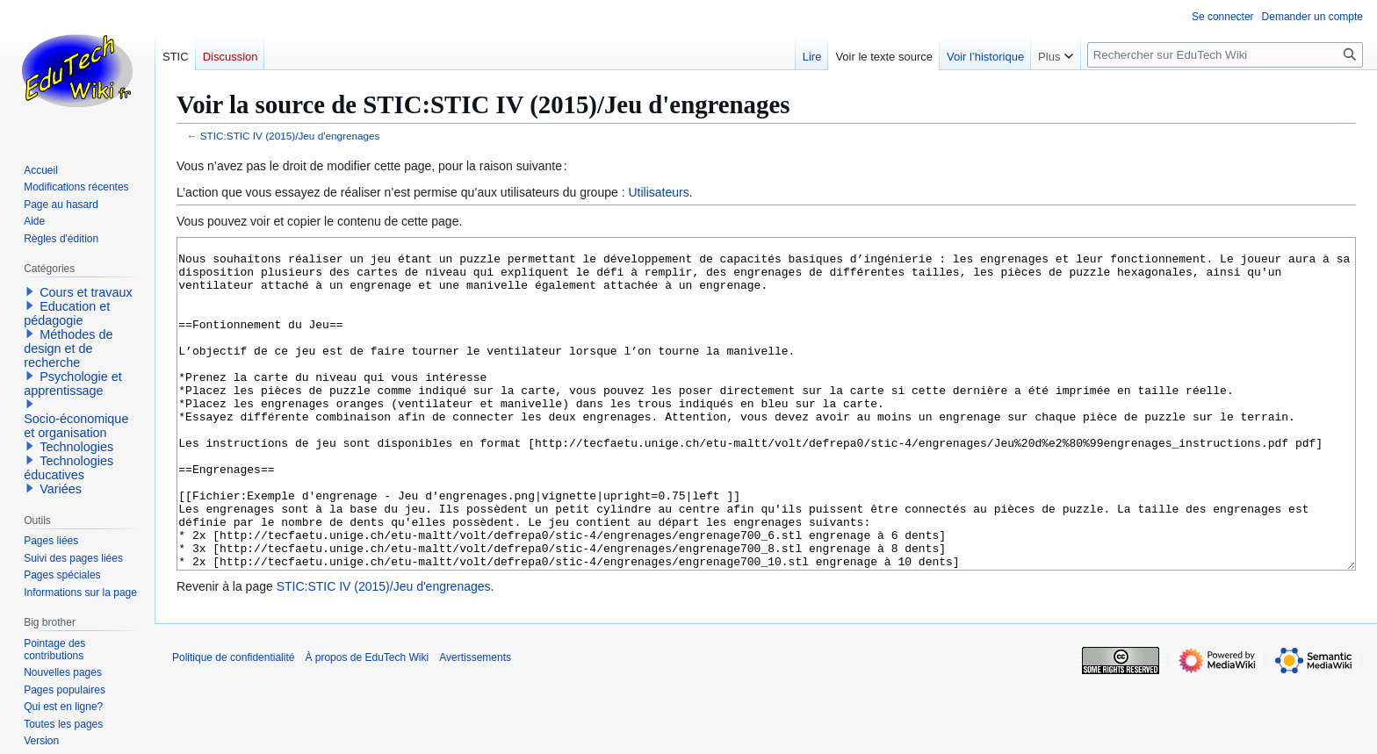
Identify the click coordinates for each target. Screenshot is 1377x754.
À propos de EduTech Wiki (367, 723)
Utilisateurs (658, 192)
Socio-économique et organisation (76, 426)
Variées (61, 489)
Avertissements (475, 723)
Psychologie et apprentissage (73, 384)
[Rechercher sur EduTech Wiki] (1225, 55)
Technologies (76, 447)
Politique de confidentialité (233, 723)
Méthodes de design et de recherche (68, 348)
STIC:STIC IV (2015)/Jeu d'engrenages (290, 135)
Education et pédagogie (67, 313)
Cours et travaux (86, 292)
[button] (30, 291)
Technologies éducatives (68, 468)
